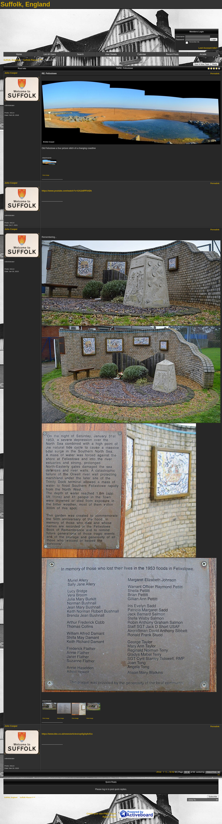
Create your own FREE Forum (101, 813)
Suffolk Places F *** (32, 60)
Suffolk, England (11, 60)
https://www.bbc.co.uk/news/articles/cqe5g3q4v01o (67, 734)
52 (173, 772)
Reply (214, 64)
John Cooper (11, 73)
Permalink (214, 73)
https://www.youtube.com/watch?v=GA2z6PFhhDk (67, 191)
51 (170, 772)
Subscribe (213, 797)
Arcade (203, 54)
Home (19, 54)
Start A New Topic (201, 64)
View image (45, 175)
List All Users (50, 54)
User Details (111, 54)
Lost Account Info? (207, 48)
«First (159, 772)
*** (218, 775)
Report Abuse (109, 817)
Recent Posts (172, 54)
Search (80, 54)
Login (213, 39)
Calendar (141, 54)
